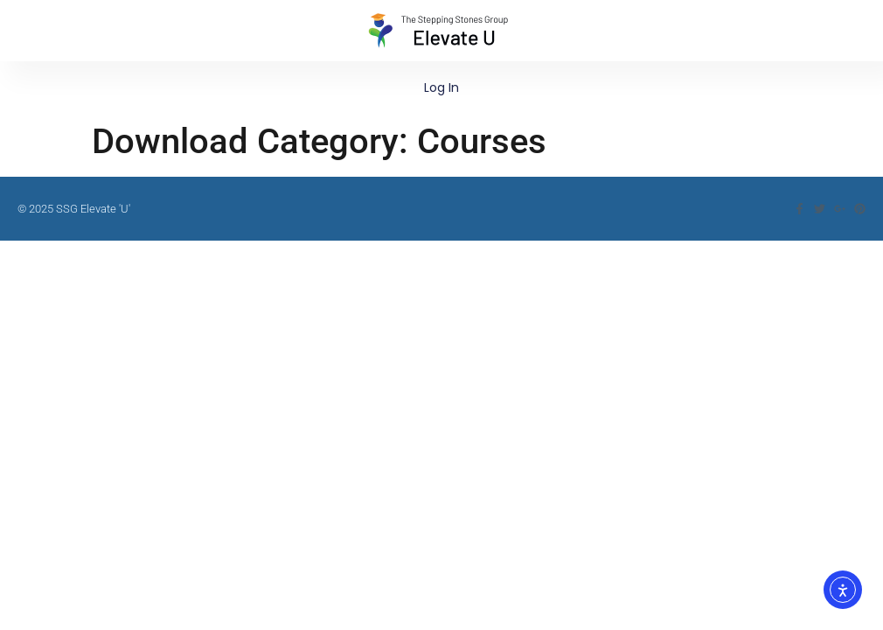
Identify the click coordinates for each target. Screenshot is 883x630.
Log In (441, 87)
